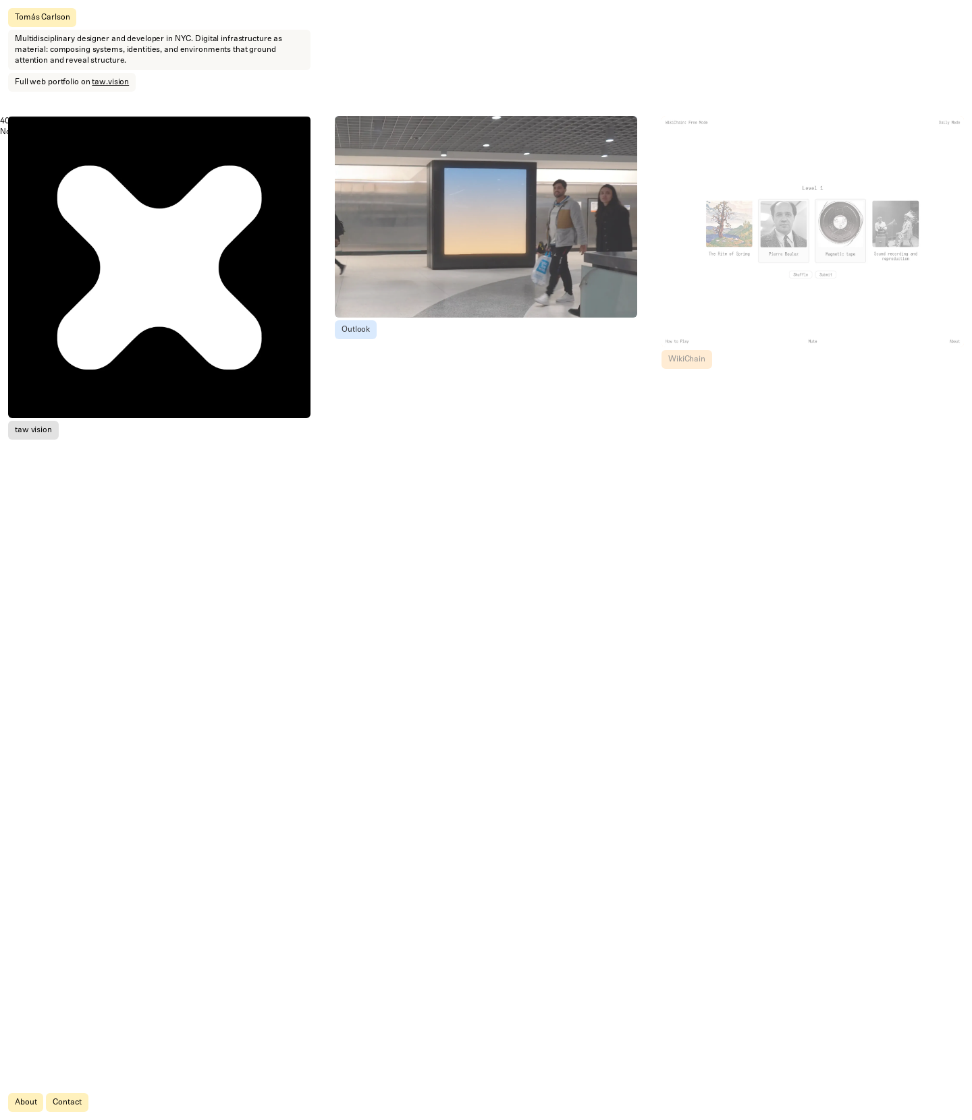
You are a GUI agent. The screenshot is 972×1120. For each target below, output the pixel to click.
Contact (67, 1102)
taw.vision (110, 82)
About (25, 1102)
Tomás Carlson (42, 17)
